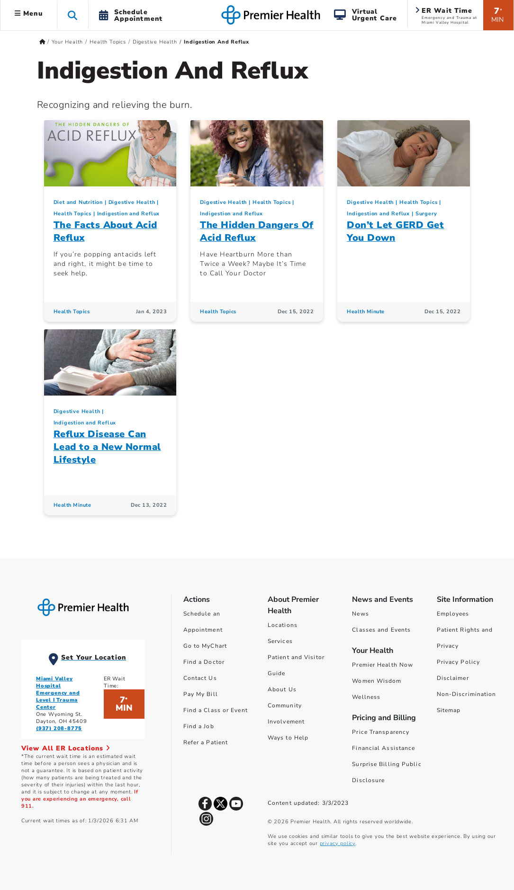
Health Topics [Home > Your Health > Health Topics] (108, 41)
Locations (283, 625)
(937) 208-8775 (59, 728)
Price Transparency (380, 732)
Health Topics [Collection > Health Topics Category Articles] (72, 213)
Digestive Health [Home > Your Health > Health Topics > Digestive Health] (155, 41)
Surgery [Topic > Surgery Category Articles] (426, 213)
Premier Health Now (382, 665)
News (360, 613)
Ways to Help (288, 737)
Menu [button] (29, 13)
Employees (453, 613)
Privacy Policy (458, 662)
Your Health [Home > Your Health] (67, 41)
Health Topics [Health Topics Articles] (72, 311)
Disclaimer (453, 678)
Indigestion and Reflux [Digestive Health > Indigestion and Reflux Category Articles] (128, 213)
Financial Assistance (383, 748)
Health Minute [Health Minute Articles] (366, 311)
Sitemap (449, 710)
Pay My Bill (200, 694)
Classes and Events (381, 630)
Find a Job (198, 726)
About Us (282, 689)
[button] (73, 14)
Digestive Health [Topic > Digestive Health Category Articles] (131, 202)
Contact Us (200, 678)
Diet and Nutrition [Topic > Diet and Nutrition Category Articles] (78, 202)
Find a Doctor (204, 662)
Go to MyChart (205, 646)
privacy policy (337, 843)
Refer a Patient (205, 742)
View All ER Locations (65, 748)
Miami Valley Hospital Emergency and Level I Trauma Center (58, 693)
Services (280, 641)
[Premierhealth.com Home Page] (42, 41)
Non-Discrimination (466, 694)
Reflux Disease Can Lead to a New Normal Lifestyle (107, 447)
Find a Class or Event (215, 710)
